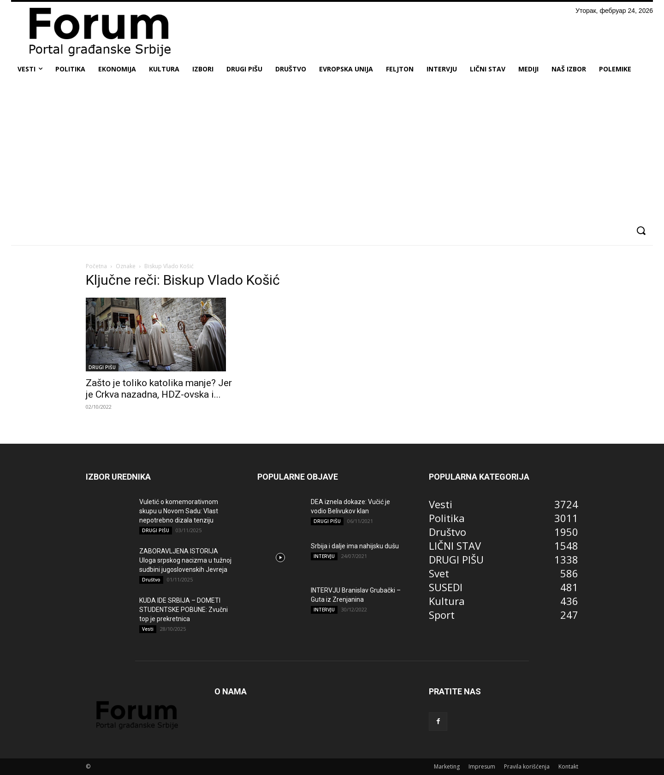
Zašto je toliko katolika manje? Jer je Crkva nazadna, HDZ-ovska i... (159, 388)
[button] (640, 230)
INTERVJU (324, 556)
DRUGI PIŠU (102, 367)
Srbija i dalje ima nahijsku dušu (355, 546)
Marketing (447, 766)
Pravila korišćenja (527, 766)
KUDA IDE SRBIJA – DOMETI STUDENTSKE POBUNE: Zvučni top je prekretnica (183, 609)
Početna (96, 266)
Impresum (481, 766)
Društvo (151, 579)
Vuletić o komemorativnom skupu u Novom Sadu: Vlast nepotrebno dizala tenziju (178, 511)
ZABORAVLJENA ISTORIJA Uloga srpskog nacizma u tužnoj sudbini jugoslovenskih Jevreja (185, 560)
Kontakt (568, 766)
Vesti (148, 629)
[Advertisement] (332, 149)
